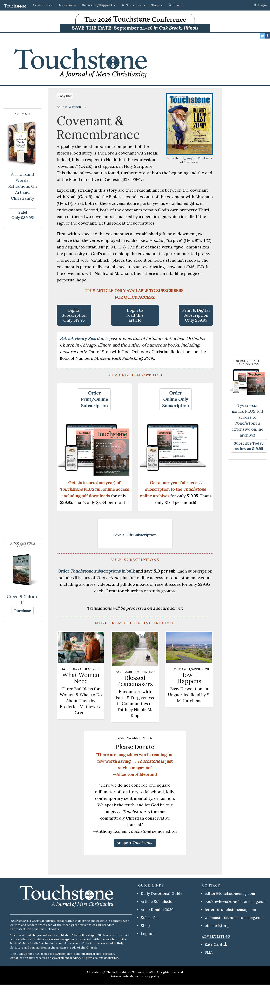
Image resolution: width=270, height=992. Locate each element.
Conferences (43, 5)
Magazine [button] (67, 5)
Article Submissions (158, 901)
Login (260, 5)
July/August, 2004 (192, 158)
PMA (208, 952)
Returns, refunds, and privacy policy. (135, 976)
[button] (99, 5)
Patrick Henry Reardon (82, 338)
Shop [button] (156, 5)
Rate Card (213, 944)
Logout (147, 933)
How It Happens (189, 678)
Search (176, 5)
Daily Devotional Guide (161, 893)
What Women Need (80, 678)
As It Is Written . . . (71, 107)
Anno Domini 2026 (157, 909)
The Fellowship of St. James (125, 972)
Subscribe (149, 917)
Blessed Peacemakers (135, 681)
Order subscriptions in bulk (96, 571)
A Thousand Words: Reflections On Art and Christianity (22, 186)
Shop (145, 925)
